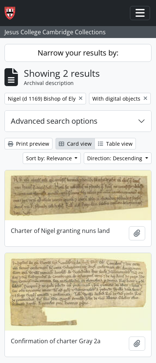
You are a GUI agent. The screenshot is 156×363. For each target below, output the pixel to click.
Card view (75, 143)
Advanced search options (54, 121)
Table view (115, 143)
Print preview (28, 143)
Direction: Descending (115, 158)
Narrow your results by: (78, 53)
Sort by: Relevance (49, 158)
